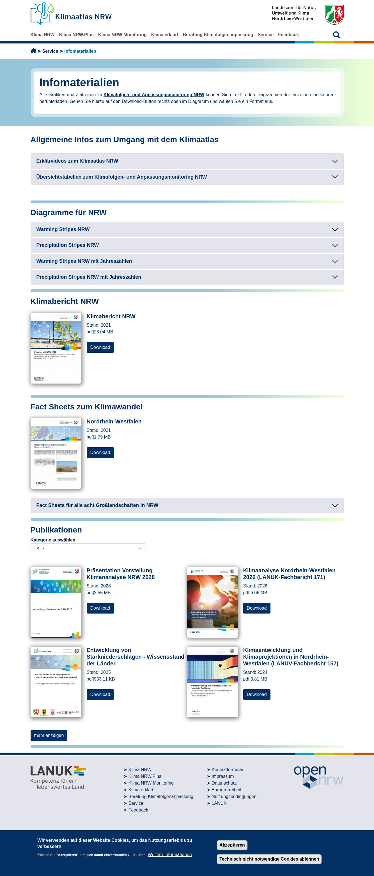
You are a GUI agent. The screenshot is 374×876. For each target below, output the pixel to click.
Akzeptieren (232, 845)
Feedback (288, 34)
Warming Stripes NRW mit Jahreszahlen (84, 261)
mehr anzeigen (49, 735)
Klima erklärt (164, 34)
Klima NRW (43, 34)
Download (100, 347)
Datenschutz (224, 783)
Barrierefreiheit (226, 789)
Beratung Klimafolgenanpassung (218, 34)
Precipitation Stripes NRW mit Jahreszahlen (88, 277)
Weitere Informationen (170, 854)
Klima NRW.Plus (76, 34)
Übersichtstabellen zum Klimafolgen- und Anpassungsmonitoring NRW (121, 177)
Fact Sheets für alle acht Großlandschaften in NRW (97, 505)
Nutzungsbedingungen (234, 796)
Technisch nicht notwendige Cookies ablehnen (269, 859)
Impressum (223, 776)
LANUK (219, 803)
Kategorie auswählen (53, 540)
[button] (336, 34)
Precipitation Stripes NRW (67, 245)
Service (266, 34)
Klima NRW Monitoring (122, 34)
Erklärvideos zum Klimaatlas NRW (77, 161)
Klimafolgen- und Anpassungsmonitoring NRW (154, 94)
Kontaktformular (227, 769)
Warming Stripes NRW (63, 229)
